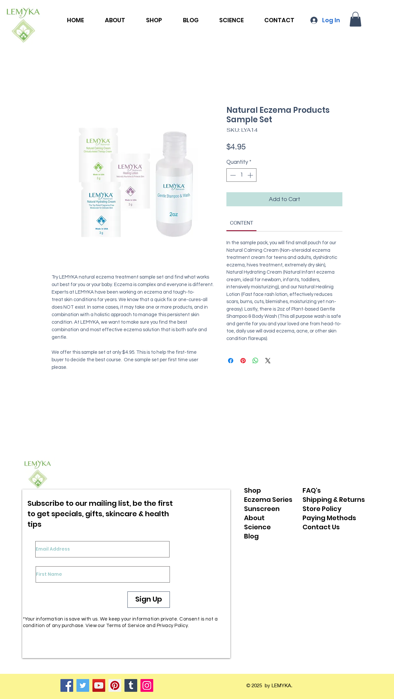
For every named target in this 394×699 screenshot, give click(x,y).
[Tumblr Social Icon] (130, 685)
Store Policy (322, 508)
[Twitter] (82, 685)
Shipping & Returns (334, 499)
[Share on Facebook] (231, 361)
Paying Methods (329, 517)
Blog (251, 536)
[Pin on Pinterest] (243, 361)
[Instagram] (146, 685)
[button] (355, 19)
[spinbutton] (241, 175)
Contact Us (321, 527)
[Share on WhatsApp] (255, 361)
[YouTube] (98, 685)
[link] (241, 223)
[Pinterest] (114, 685)
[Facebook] (66, 685)
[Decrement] (232, 175)
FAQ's (312, 490)
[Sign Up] (148, 599)
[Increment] (251, 175)
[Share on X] (268, 361)
